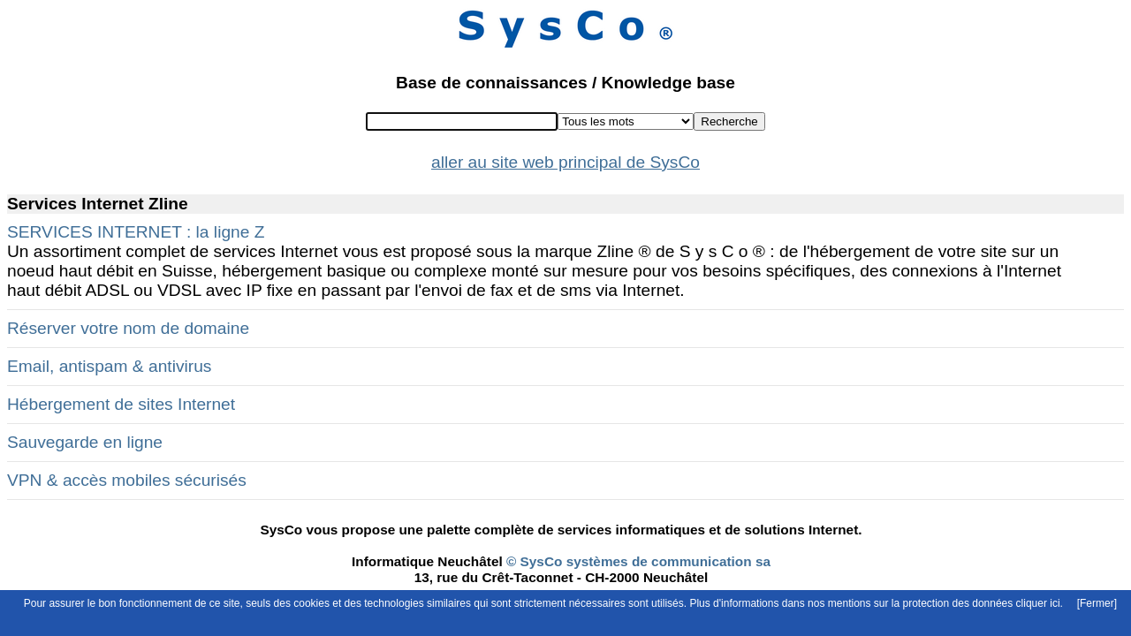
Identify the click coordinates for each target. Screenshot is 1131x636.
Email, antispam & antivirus (109, 366)
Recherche (729, 121)
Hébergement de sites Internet (121, 404)
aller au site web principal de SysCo (565, 162)
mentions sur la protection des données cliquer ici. (945, 603)
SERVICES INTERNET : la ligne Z (135, 232)
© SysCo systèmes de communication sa (636, 561)
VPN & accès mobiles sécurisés (127, 480)
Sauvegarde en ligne (85, 442)
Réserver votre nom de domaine (128, 328)
